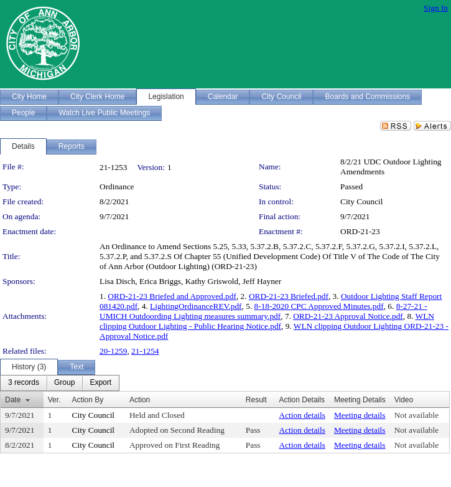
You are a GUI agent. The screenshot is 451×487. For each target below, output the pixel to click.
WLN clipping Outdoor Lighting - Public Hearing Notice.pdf (267, 321)
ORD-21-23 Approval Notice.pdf (348, 316)
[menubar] (59, 383)
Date (13, 399)
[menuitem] (24, 383)
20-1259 (113, 351)
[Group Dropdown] (64, 383)
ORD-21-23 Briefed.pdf (288, 296)
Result (256, 399)
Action (139, 399)
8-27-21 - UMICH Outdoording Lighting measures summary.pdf (263, 311)
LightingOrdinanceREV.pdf (195, 306)
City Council (361, 201)
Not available (416, 415)
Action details (302, 415)
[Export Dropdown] (100, 383)
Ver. (54, 399)
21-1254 (145, 351)
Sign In (436, 7)
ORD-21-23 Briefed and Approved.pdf (172, 296)
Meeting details (360, 415)
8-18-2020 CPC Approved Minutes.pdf (319, 306)
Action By (88, 399)
